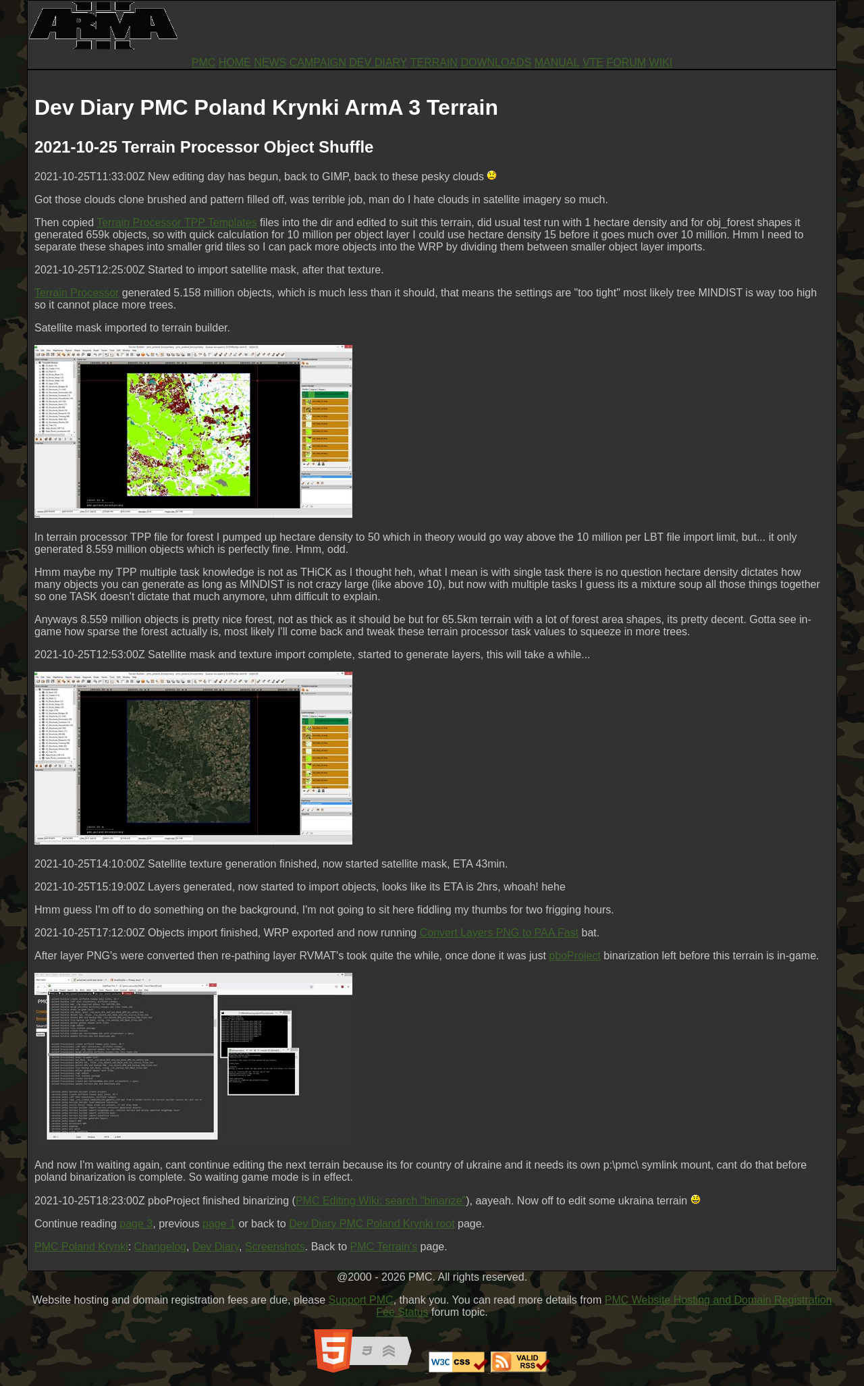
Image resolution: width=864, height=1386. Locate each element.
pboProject (575, 955)
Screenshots (275, 1246)
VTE (593, 62)
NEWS (270, 62)
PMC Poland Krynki (81, 1246)
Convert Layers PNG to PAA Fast (499, 932)
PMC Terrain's (383, 1246)
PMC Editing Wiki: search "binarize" (381, 1200)
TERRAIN (434, 62)
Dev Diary (215, 1246)
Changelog (160, 1246)
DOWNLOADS (495, 62)
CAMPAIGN (318, 62)
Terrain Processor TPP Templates (176, 222)
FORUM (626, 62)
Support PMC (361, 1300)
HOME (235, 62)
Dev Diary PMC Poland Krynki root (371, 1223)
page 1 (219, 1223)
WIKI (661, 62)
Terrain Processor (76, 292)
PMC (204, 62)
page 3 (136, 1223)
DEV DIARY (378, 62)
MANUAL (557, 62)
